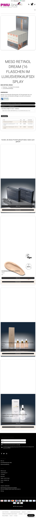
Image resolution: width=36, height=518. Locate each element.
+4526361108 (6, 480)
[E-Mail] (13, 442)
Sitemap (2, 491)
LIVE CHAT (31, 515)
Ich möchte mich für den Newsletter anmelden (14, 444)
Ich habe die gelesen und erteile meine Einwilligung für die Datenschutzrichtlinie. (18, 447)
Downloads (4, 116)
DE (20, 4)
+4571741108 (6, 478)
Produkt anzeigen (18, 281)
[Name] (13, 440)
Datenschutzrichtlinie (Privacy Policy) (12, 446)
